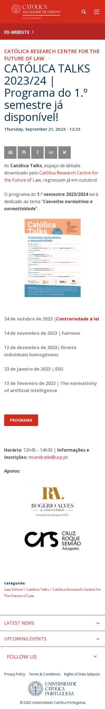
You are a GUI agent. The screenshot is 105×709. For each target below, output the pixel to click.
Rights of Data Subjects (82, 674)
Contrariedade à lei (77, 319)
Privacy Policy (14, 674)
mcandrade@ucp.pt (48, 457)
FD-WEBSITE (16, 32)
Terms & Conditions (44, 674)
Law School (13, 589)
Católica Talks (37, 589)
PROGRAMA (21, 420)
